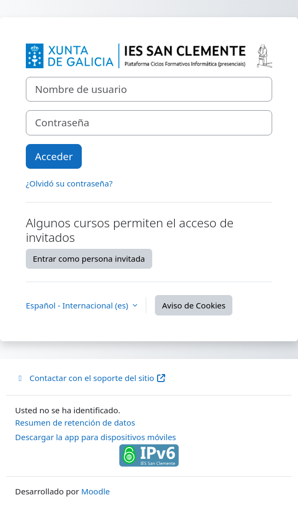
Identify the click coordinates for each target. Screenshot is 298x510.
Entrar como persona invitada (89, 258)
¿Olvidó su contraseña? (69, 183)
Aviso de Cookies (193, 305)
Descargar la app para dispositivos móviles (95, 437)
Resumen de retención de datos (75, 422)
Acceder (54, 156)
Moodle (95, 491)
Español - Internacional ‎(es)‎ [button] (78, 305)
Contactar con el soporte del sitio (90, 377)
